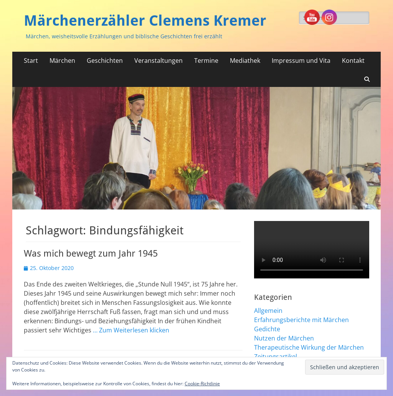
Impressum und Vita (301, 60)
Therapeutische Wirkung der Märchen (309, 347)
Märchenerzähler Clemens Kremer (145, 20)
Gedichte (267, 329)
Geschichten (105, 60)
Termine (206, 60)
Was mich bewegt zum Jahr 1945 (91, 253)
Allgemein (268, 310)
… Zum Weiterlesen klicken (131, 330)
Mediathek (245, 60)
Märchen (62, 60)
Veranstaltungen (158, 60)
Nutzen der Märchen (284, 338)
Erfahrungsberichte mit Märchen (301, 320)
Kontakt (353, 60)
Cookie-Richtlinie (202, 383)
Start (31, 60)
